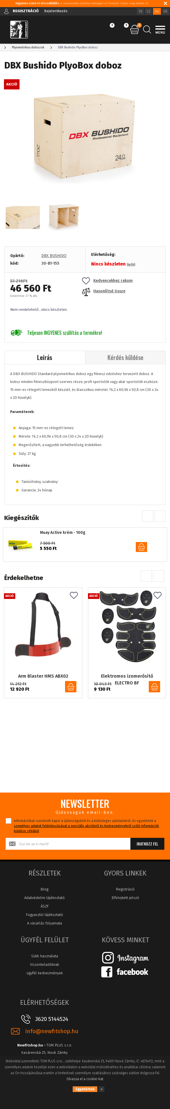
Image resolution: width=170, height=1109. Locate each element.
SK (140, 11)
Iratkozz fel (147, 847)
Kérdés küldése (125, 357)
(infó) (131, 264)
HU (157, 11)
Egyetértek (85, 1089)
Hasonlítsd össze (103, 291)
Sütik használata (44, 960)
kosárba (141, 547)
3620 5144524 (51, 1022)
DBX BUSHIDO (53, 255)
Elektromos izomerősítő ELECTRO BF (127, 675)
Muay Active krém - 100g (62, 532)
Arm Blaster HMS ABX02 (43, 671)
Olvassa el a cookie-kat (84, 1079)
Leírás (44, 357)
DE (165, 11)
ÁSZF (45, 910)
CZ (148, 11)
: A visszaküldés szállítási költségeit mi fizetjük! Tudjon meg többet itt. (82, 3)
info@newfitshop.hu (51, 1035)
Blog (44, 893)
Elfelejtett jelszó (125, 901)
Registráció (125, 893)
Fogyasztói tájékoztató (44, 918)
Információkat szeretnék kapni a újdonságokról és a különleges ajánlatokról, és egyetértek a (86, 830)
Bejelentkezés (56, 11)
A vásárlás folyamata (44, 927)
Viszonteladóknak (44, 968)
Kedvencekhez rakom (107, 280)
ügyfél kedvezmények (45, 977)
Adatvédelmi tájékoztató (44, 901)
